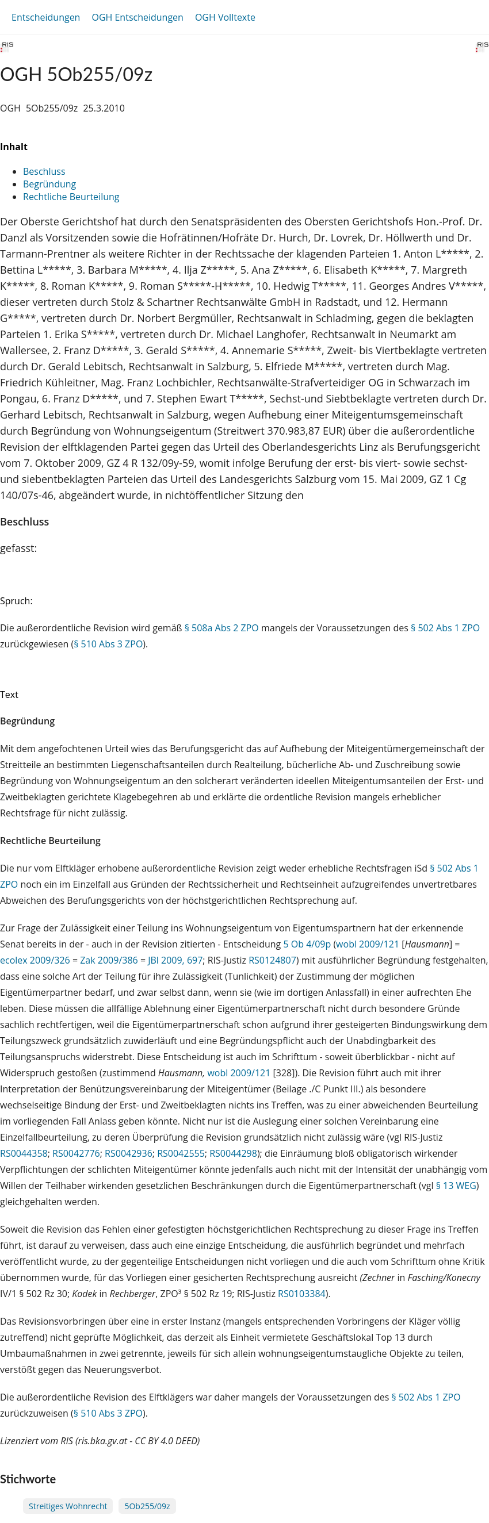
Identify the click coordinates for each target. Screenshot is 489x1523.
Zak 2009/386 (109, 960)
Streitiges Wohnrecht (68, 1506)
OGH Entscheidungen (137, 17)
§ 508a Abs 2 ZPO (222, 628)
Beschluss (44, 171)
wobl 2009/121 (367, 944)
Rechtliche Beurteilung (71, 196)
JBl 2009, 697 (175, 960)
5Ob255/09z (147, 1506)
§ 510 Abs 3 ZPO (108, 644)
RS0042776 (76, 1153)
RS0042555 (181, 1153)
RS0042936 (128, 1153)
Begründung (49, 184)
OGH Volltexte (225, 17)
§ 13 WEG (456, 1185)
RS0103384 (302, 1293)
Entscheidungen (46, 17)
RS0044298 (233, 1153)
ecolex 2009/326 (35, 960)
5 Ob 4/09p (307, 944)
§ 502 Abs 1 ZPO (445, 628)
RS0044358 (24, 1153)
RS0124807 (272, 960)
